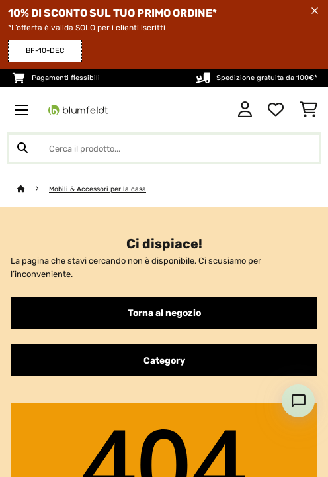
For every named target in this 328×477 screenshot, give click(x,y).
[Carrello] (308, 110)
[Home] (33, 189)
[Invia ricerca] (22, 148)
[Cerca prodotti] (164, 148)
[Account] (245, 110)
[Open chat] (298, 400)
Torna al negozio (164, 312)
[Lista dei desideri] (276, 110)
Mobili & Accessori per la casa (97, 189)
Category (164, 360)
